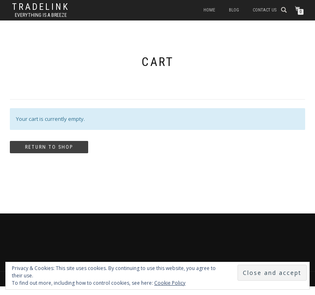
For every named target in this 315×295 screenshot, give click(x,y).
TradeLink (40, 7)
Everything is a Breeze (41, 15)
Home (209, 10)
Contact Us (264, 10)
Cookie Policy (169, 282)
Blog (234, 10)
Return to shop (49, 147)
